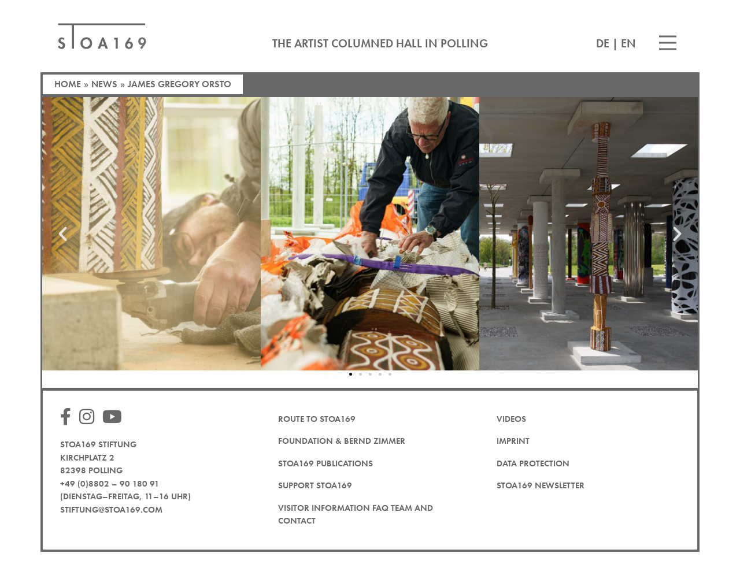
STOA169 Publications (325, 463)
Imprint (513, 441)
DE (602, 43)
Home (67, 84)
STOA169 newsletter (540, 485)
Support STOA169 (315, 485)
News (104, 84)
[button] (62, 233)
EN (628, 43)
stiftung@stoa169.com (111, 509)
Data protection (533, 463)
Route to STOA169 (317, 419)
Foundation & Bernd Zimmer (341, 441)
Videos (511, 419)
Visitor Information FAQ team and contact (355, 514)
